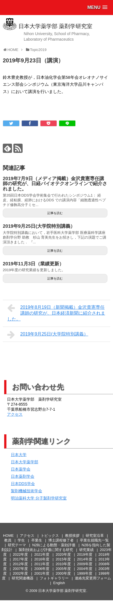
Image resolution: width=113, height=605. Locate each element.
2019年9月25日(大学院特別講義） (39, 226)
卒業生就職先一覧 (94, 540)
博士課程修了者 (61, 540)
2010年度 (63, 564)
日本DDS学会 (23, 483)
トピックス (50, 535)
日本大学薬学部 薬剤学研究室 (55, 26)
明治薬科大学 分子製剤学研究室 (39, 498)
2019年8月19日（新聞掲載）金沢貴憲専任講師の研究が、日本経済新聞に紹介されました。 (56, 312)
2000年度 (63, 573)
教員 (7, 540)
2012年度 (20, 564)
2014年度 (84, 559)
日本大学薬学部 (24, 462)
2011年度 (41, 564)
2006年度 (41, 569)
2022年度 (20, 554)
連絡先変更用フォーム (93, 578)
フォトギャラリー (54, 578)
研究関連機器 (22, 578)
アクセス (15, 414)
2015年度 (63, 559)
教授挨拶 (72, 535)
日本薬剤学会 (22, 476)
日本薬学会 (20, 469)
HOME (8, 535)
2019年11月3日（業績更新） (33, 263)
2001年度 (41, 573)
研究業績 (86, 550)
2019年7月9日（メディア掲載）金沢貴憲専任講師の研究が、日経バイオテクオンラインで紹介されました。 (55, 184)
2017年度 (20, 559)
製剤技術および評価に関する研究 (46, 550)
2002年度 (20, 573)
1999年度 (84, 573)
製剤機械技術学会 (26, 491)
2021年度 (41, 554)
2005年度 (63, 569)
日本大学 (19, 454)
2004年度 (84, 569)
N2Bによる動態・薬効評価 (53, 545)
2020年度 (63, 554)
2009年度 (84, 564)
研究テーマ (17, 545)
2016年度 (41, 559)
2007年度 (20, 569)
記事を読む (55, 213)
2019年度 (84, 554)
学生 (21, 540)
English (59, 583)
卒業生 (36, 540)
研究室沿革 (95, 535)
